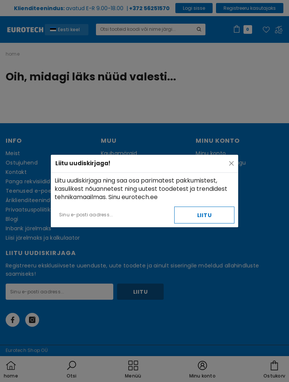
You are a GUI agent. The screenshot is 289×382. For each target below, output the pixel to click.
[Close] (231, 163)
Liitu (204, 215)
